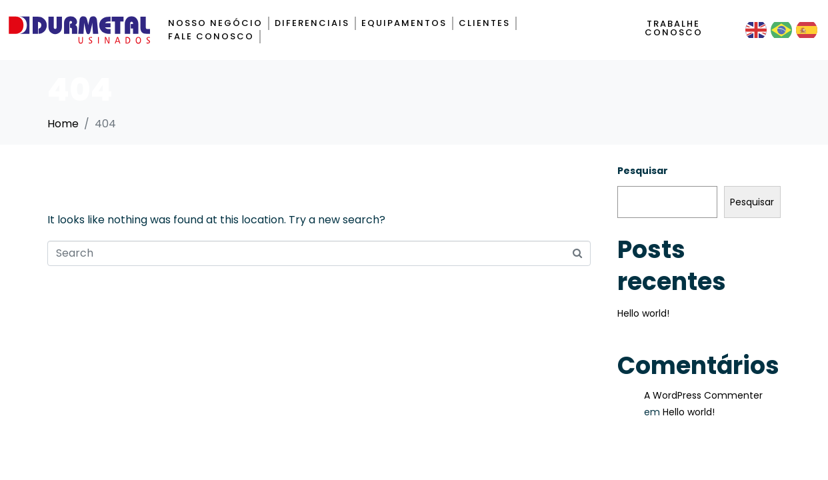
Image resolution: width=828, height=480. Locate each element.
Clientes (484, 23)
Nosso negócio (215, 23)
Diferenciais (312, 23)
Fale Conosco (211, 36)
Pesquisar (642, 170)
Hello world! (643, 313)
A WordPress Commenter (703, 395)
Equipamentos (404, 23)
